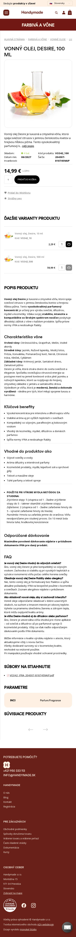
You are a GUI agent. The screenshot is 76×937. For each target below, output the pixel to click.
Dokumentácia (11, 847)
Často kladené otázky (14, 842)
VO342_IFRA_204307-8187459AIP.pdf (32, 675)
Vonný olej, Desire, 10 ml (29, 236)
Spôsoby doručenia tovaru (17, 833)
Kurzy (6, 852)
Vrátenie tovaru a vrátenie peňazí (21, 838)
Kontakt (7, 801)
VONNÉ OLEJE (58, 39)
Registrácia (9, 806)
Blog (5, 797)
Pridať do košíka (27, 179)
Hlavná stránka (14, 39)
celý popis (28, 146)
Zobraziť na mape (12, 893)
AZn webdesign (45, 924)
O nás (6, 792)
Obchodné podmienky (15, 829)
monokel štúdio (28, 929)
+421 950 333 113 (14, 770)
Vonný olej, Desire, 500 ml (29, 259)
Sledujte (19, 3)
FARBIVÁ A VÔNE (37, 39)
